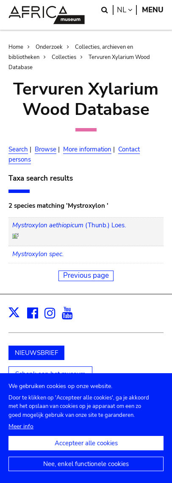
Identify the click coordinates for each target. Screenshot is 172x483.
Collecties (64, 57)
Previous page (86, 275)
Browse (45, 149)
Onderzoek (49, 47)
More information (87, 149)
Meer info (20, 430)
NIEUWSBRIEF (36, 353)
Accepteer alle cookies (86, 446)
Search (18, 149)
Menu (153, 10)
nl (127, 10)
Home (15, 47)
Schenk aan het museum (50, 374)
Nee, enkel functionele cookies (86, 467)
